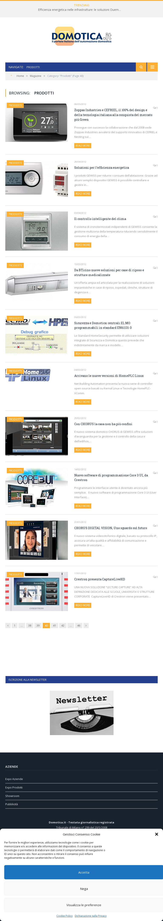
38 (29, 625)
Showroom (12, 796)
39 (38, 625)
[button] (157, 834)
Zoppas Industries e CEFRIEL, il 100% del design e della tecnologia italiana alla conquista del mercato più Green (113, 115)
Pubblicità (11, 804)
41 (54, 625)
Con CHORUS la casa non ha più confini (103, 424)
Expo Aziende (14, 779)
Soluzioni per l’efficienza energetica (101, 168)
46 (78, 625)
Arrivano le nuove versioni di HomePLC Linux (109, 376)
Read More (83, 145)
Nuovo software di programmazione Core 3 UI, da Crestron (111, 477)
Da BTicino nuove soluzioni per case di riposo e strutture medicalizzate (109, 272)
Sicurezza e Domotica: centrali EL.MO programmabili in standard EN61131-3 (103, 325)
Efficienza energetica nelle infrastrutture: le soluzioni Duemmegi (81, 10)
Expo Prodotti (13, 787)
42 (62, 625)
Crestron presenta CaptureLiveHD (99, 579)
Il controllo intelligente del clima (100, 219)
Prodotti (15, 105)
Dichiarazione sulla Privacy (91, 916)
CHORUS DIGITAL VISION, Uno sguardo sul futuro (110, 528)
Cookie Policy (64, 916)
